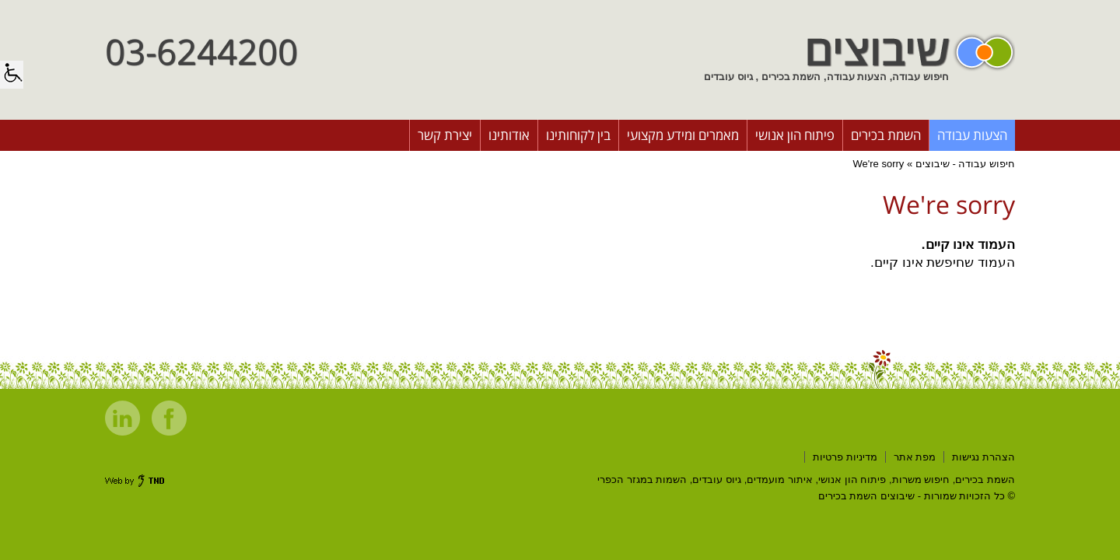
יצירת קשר (445, 135)
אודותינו (509, 135)
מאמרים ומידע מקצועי (683, 135)
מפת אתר (915, 457)
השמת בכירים (886, 135)
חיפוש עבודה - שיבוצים (965, 164)
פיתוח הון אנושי (795, 135)
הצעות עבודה (972, 135)
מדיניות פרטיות (845, 457)
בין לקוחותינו (578, 135)
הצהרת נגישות (983, 457)
